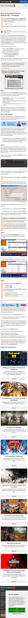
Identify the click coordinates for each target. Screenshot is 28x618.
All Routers (3, 603)
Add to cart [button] (23, 1)
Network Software (4, 601)
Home (2, 10)
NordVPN (13, 128)
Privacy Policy (4, 612)
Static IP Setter (17, 98)
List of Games (14, 293)
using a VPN (12, 116)
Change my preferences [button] (16, 613)
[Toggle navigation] (25, 5)
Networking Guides (5, 595)
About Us (3, 610)
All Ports (2, 604)
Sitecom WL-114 (8, 24)
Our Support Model (5, 593)
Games (2, 605)
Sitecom (11, 10)
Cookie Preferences (5, 613)
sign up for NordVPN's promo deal (14, 300)
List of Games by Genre (18, 294)
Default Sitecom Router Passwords (14, 221)
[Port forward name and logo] (6, 1)
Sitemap (2, 597)
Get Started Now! (5, 68)
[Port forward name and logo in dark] (8, 6)
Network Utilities (12, 64)
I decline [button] (16, 611)
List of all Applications (13, 296)
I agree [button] (17, 608)
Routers (6, 10)
